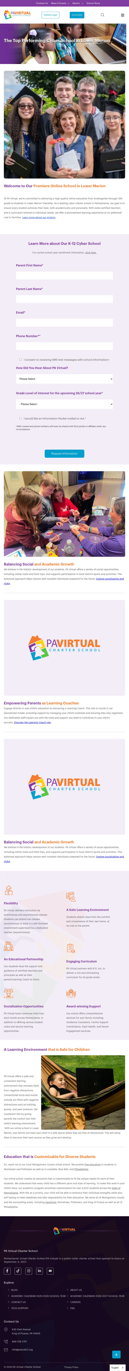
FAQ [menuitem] (72, 1308)
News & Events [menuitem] (58, 3)
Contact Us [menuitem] (42, 3)
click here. (91, 253)
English (115, 1368)
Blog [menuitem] (14, 1290)
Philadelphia (81, 1169)
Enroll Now (77, 15)
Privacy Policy (71, 1367)
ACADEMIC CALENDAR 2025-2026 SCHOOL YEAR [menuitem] (38, 1296)
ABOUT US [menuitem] (76, 1290)
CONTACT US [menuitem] (18, 1302)
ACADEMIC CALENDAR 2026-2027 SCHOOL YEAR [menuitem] (97, 1296)
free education (92, 1165)
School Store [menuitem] (93, 3)
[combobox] (118, 1367)
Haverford (50, 1202)
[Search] (102, 15)
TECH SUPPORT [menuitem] (20, 1308)
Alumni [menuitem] (76, 3)
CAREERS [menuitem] (75, 1302)
